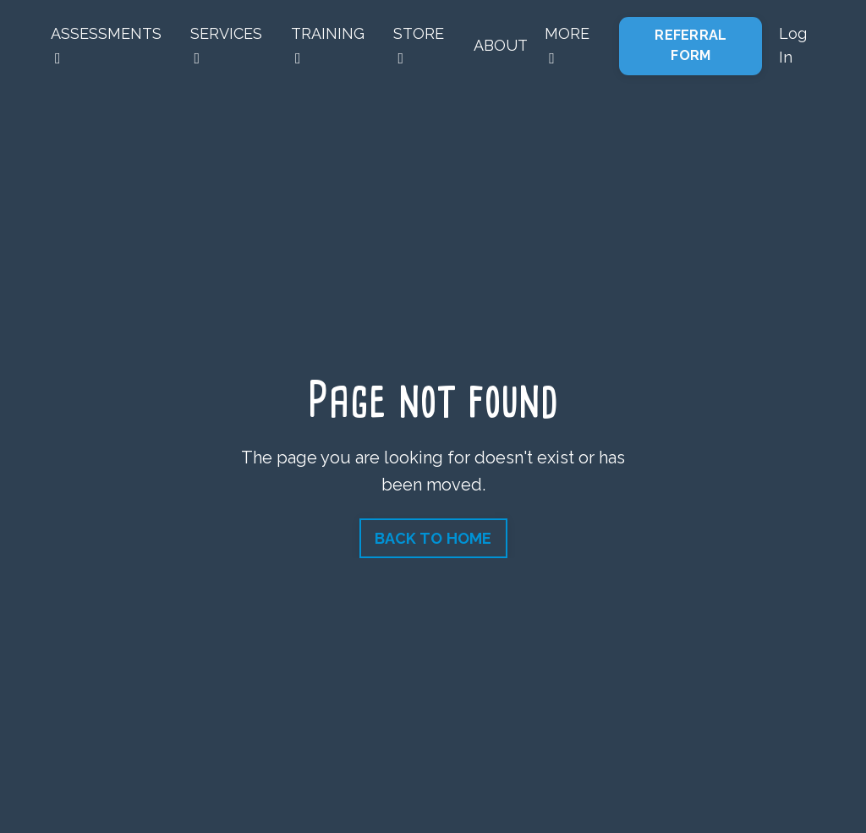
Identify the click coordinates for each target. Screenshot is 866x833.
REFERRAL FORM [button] (690, 45)
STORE (418, 46)
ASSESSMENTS (106, 46)
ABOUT (501, 45)
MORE (567, 46)
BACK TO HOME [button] (433, 538)
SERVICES (226, 46)
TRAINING (327, 46)
